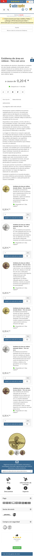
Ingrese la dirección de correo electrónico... (17, 471)
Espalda (17, 27)
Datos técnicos (17, 99)
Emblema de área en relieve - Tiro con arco (13, 59)
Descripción (6, 99)
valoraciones (6, 103)
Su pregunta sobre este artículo (12, 106)
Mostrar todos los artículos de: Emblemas (17, 30)
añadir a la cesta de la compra (14, 218)
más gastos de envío (14, 554)
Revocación (17, 547)
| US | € (30, 2)
